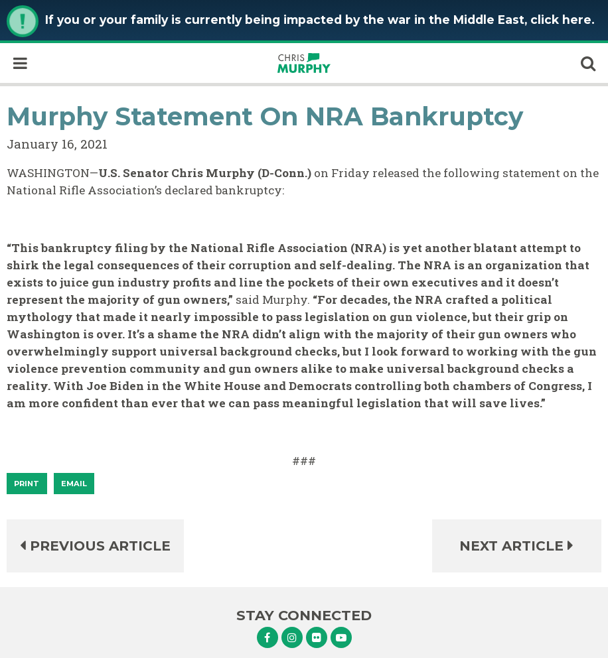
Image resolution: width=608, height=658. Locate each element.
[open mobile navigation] (20, 63)
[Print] (27, 483)
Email (74, 483)
